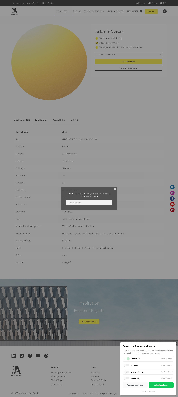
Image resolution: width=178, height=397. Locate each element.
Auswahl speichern (135, 385)
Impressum (144, 391)
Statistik (134, 365)
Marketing (135, 378)
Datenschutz (152, 391)
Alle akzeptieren (161, 385)
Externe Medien (137, 372)
